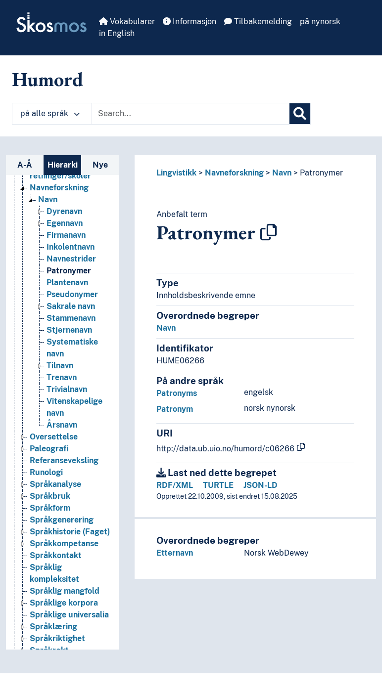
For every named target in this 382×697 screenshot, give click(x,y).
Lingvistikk (176, 172)
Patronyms (176, 393)
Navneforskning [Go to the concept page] (59, 187)
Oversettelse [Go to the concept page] (54, 436)
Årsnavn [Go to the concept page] (62, 425)
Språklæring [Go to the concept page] (53, 626)
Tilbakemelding (258, 21)
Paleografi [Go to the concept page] (49, 448)
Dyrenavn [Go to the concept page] (64, 211)
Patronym (174, 409)
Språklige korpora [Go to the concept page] (64, 603)
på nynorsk (320, 21)
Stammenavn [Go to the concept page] (71, 318)
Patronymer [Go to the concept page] (69, 270)
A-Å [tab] (24, 165)
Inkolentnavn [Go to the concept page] (71, 247)
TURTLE (218, 485)
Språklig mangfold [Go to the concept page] (64, 591)
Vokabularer (127, 21)
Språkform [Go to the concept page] (50, 508)
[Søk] (300, 114)
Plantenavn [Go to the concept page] (67, 282)
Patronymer (321, 172)
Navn (281, 172)
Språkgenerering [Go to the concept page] (62, 519)
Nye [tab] (100, 165)
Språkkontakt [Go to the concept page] (56, 555)
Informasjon (189, 21)
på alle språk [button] (50, 113)
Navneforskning (234, 172)
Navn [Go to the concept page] (47, 199)
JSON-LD (260, 485)
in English (117, 33)
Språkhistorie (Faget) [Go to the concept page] (70, 531)
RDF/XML (174, 485)
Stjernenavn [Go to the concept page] (69, 330)
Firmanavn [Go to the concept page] (66, 235)
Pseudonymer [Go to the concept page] (72, 294)
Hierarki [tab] (63, 165)
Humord (47, 79)
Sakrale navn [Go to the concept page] (71, 306)
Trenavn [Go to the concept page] (62, 377)
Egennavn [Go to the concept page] (65, 223)
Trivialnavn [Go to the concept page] (67, 389)
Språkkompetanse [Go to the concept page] (64, 543)
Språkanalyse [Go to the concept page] (55, 484)
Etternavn (174, 553)
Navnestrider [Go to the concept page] (71, 258)
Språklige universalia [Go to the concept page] (69, 614)
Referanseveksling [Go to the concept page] (64, 460)
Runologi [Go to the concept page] (46, 472)
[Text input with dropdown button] (190, 114)
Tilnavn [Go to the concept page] (60, 365)
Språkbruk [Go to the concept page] (50, 496)
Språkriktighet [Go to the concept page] (57, 638)
